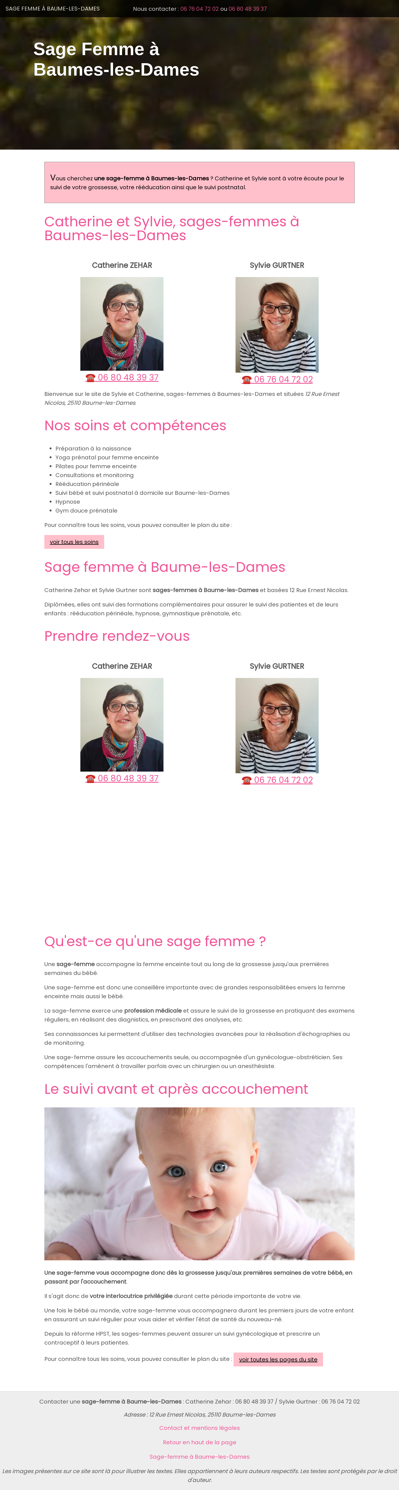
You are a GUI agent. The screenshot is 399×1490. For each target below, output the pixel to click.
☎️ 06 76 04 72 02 (277, 379)
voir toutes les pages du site (278, 1359)
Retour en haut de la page (199, 1442)
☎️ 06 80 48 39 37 (121, 377)
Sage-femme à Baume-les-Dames (200, 1457)
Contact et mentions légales (199, 1428)
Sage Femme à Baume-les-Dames (53, 8)
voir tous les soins (74, 542)
